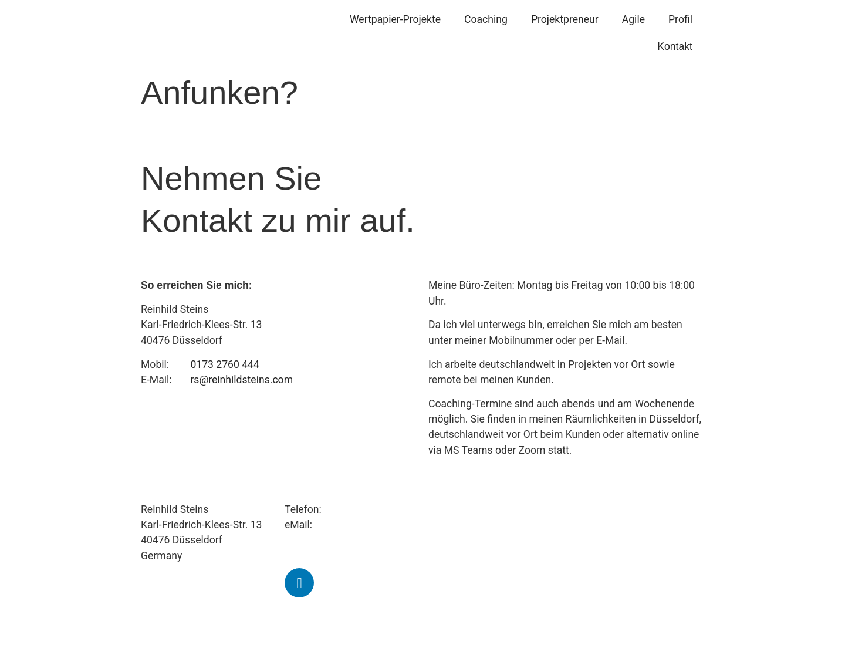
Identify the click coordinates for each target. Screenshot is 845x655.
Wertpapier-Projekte (395, 19)
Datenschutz (457, 629)
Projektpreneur (565, 19)
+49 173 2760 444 (365, 509)
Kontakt (674, 46)
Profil (680, 19)
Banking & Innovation (476, 540)
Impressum (454, 614)
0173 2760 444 (224, 364)
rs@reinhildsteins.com (241, 380)
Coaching (486, 19)
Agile (633, 19)
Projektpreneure (464, 509)
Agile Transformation (476, 525)
